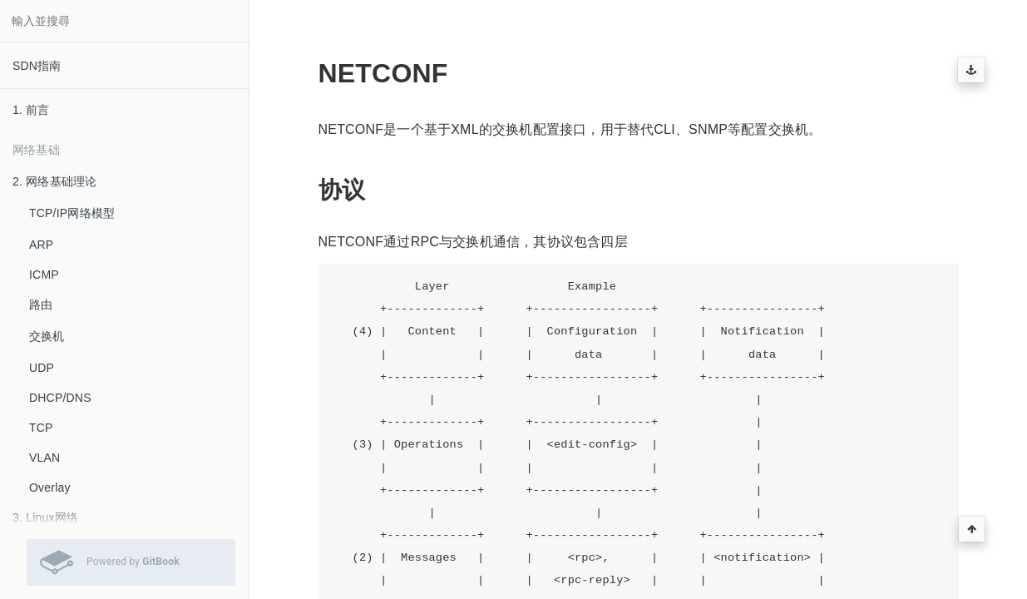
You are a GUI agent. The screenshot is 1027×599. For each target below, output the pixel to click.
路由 (40, 304)
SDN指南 (37, 65)
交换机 (47, 336)
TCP (41, 427)
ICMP (44, 274)
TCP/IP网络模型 (72, 213)
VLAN (44, 457)
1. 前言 (31, 109)
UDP (41, 367)
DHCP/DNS (60, 397)
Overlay (50, 487)
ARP (41, 244)
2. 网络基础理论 (54, 181)
